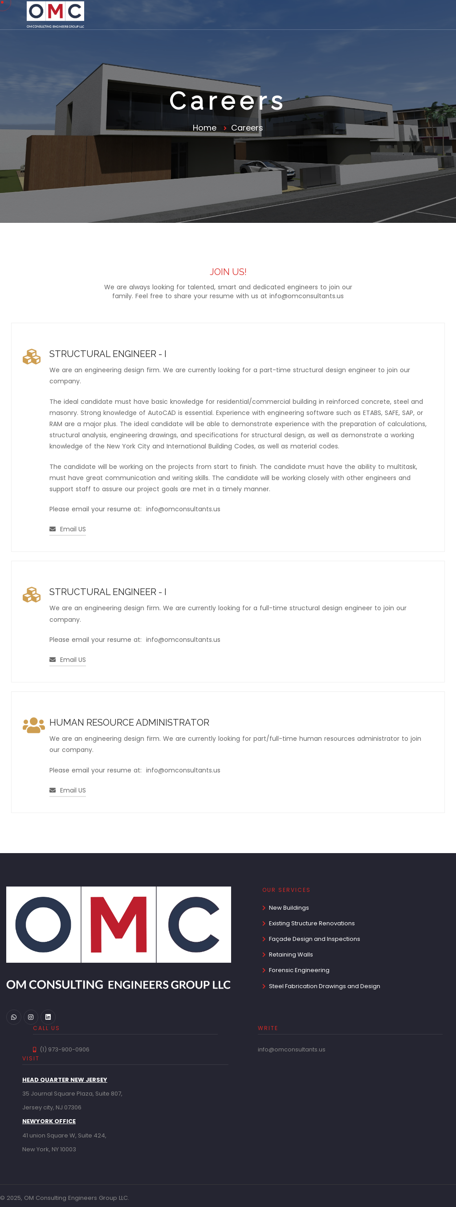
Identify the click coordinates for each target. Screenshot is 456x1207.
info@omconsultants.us (306, 296)
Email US (67, 530)
